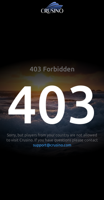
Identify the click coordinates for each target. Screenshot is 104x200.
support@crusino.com (52, 145)
